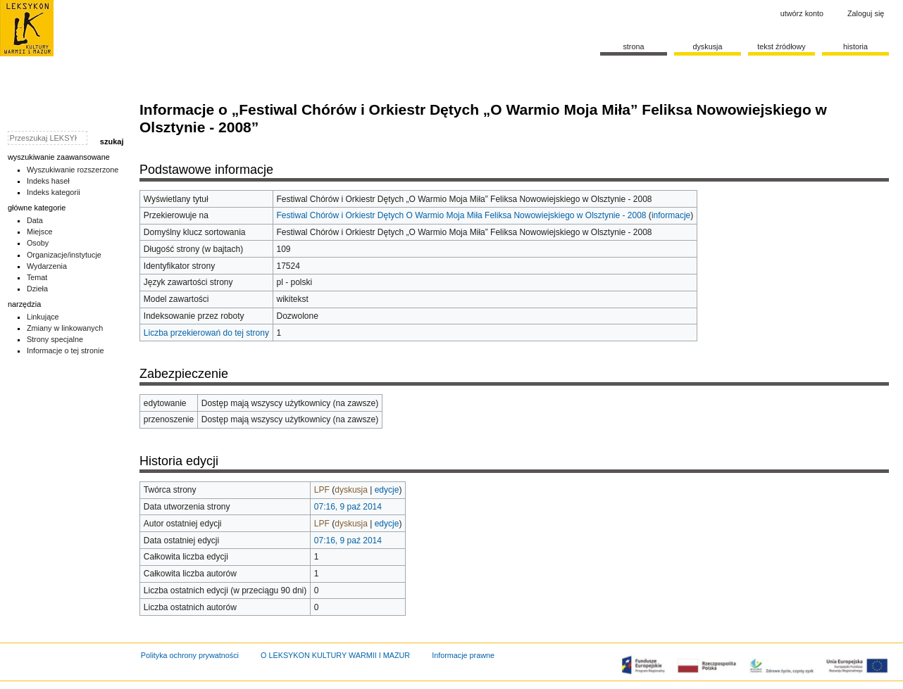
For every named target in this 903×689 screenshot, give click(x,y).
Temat (37, 277)
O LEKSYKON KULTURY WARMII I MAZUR (335, 655)
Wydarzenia (47, 266)
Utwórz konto (801, 13)
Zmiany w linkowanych (65, 328)
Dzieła (37, 288)
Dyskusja (707, 46)
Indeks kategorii (53, 192)
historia (855, 46)
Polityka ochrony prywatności (190, 655)
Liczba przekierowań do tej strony (206, 333)
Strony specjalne (55, 339)
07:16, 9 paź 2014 (348, 507)
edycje (387, 490)
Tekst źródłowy (781, 46)
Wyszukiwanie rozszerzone (73, 169)
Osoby (38, 243)
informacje (671, 215)
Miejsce (40, 231)
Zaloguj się (865, 13)
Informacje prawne (463, 655)
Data (35, 220)
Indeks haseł (48, 181)
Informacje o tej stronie (65, 350)
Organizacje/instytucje (64, 255)
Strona (633, 46)
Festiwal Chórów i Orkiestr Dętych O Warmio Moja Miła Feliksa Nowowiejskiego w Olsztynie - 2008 (461, 215)
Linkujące (43, 316)
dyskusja (351, 490)
